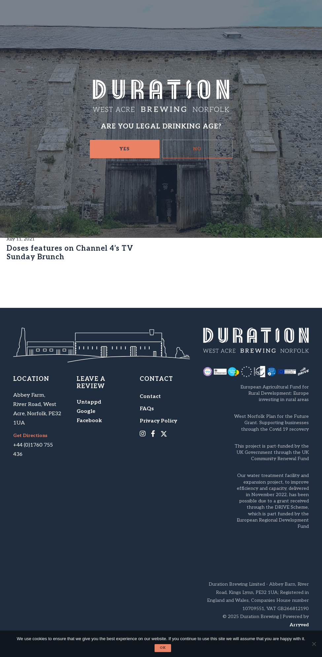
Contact (150, 396)
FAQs (147, 409)
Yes (124, 149)
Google (86, 411)
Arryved (299, 625)
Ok (163, 648)
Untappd (89, 402)
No (197, 149)
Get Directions (30, 435)
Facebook (89, 421)
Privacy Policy (158, 421)
